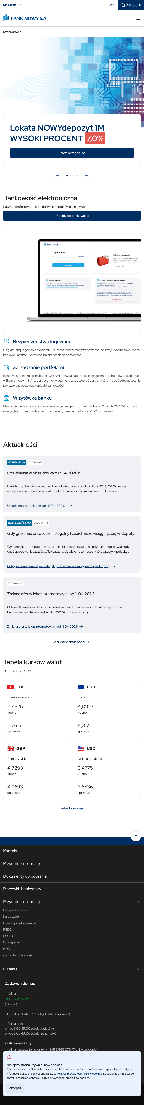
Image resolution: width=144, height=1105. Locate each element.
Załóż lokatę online (93, 153)
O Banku (72, 969)
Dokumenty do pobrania (25, 876)
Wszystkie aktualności (72, 642)
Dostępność (12, 942)
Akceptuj (15, 1088)
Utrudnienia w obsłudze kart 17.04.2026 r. (40, 505)
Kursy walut (11, 916)
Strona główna (12, 32)
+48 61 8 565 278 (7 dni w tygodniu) (71, 1049)
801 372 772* (17, 999)
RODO (8, 936)
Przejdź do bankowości (72, 216)
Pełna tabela (72, 808)
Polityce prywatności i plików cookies (79, 1073)
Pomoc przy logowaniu (19, 923)
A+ (113, 4)
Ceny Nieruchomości (18, 955)
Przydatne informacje (22, 863)
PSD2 (7, 929)
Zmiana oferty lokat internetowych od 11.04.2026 (45, 626)
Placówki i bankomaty (22, 888)
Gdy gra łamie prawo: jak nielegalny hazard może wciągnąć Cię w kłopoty (61, 566)
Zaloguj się (131, 4)
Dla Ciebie (12, 4)
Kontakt (10, 850)
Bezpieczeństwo (15, 910)
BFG (6, 949)
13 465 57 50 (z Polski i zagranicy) (46, 1014)
